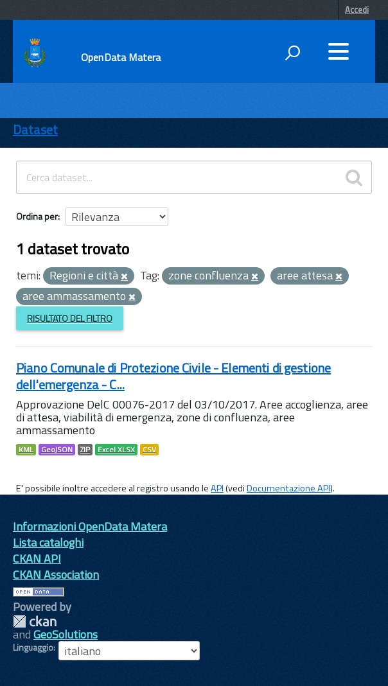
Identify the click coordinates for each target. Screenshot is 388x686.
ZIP (85, 449)
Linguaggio (33, 647)
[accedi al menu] (338, 51)
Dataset (35, 129)
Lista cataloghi (48, 542)
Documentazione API (288, 488)
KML (26, 449)
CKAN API (37, 558)
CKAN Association (56, 574)
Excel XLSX (116, 449)
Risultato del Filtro (69, 318)
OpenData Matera (121, 57)
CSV (149, 449)
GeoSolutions (65, 634)
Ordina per (37, 216)
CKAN (35, 621)
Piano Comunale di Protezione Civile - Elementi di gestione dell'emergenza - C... (173, 376)
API (217, 488)
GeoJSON (57, 449)
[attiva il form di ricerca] (292, 52)
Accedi (357, 9)
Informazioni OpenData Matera (90, 526)
